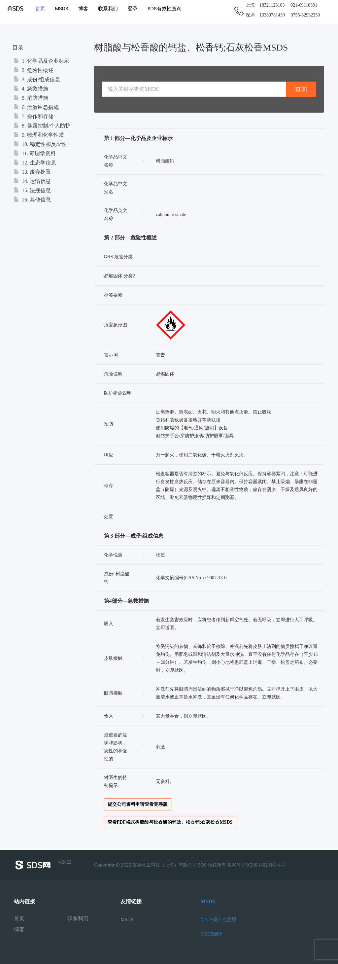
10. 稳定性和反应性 (40, 144)
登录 (132, 8)
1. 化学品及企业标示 (41, 61)
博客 (82, 8)
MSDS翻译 (211, 934)
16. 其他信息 (32, 199)
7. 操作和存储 (33, 116)
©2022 (42, 865)
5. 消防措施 (31, 98)
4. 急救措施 (31, 88)
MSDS (61, 8)
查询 (301, 89)
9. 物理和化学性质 (39, 135)
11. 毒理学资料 (35, 153)
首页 (40, 8)
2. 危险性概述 (33, 70)
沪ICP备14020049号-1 (263, 865)
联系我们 (107, 8)
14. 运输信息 (32, 181)
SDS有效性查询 (164, 8)
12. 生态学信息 (35, 162)
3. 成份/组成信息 (37, 79)
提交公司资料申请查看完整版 (138, 804)
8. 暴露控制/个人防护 (42, 125)
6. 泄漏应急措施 (36, 107)
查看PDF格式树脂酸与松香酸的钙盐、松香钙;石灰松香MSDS (170, 822)
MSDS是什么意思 (218, 919)
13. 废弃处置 (32, 172)
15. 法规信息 (32, 190)
